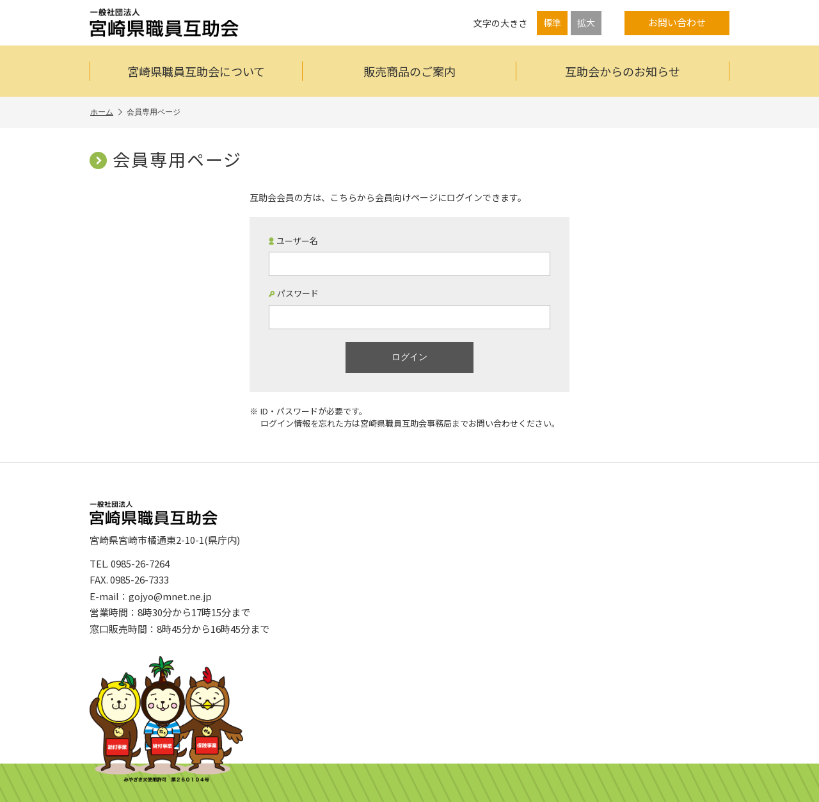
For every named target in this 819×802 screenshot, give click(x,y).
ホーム (106, 112)
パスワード (294, 293)
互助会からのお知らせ (622, 71)
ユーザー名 (293, 240)
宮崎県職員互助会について (196, 71)
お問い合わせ (677, 22)
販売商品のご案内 (409, 71)
